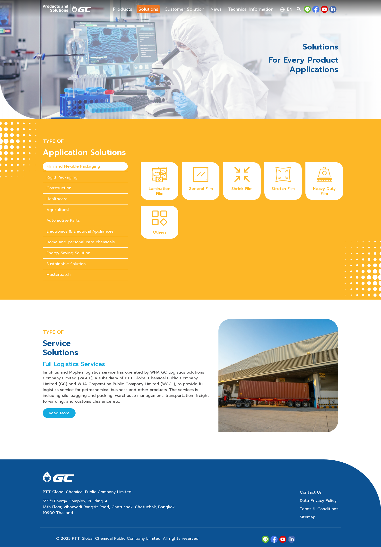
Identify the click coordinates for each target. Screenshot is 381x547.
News (216, 9)
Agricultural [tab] (57, 210)
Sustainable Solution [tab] (66, 264)
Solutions (148, 9)
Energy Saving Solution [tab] (68, 253)
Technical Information (251, 9)
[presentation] (85, 166)
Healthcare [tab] (57, 199)
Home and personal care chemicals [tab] (80, 242)
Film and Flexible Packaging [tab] (73, 166)
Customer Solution (184, 9)
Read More (59, 413)
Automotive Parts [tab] (63, 220)
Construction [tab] (58, 188)
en (286, 9)
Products (122, 9)
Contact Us (310, 492)
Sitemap (307, 517)
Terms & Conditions (319, 509)
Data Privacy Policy (318, 501)
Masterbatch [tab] (58, 275)
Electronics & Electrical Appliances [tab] (79, 231)
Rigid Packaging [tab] (62, 177)
